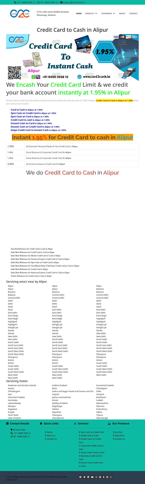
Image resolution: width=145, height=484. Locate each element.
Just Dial (118, 432)
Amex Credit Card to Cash (93, 452)
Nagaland (12, 409)
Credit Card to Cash (90, 435)
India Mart (119, 435)
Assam (11, 388)
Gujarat (55, 394)
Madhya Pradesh (60, 403)
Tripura (99, 415)
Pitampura (57, 354)
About (122, 13)
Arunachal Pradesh (105, 385)
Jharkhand (101, 397)
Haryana (100, 394)
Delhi (10, 300)
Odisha (55, 409)
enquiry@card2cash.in (74, 2)
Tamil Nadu (13, 415)
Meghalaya (57, 406)
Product (91, 13)
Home (79, 13)
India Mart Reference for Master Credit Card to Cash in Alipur (35, 256)
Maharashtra (102, 403)
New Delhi (101, 333)
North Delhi (57, 339)
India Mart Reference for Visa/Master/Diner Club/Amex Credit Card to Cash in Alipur (45, 266)
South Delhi (101, 363)
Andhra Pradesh (59, 385)
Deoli (98, 303)
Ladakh (99, 400)
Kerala (55, 400)
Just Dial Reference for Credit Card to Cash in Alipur (32, 249)
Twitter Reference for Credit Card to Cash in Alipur (31, 276)
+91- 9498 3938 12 (26, 2)
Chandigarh (101, 388)
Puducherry (101, 409)
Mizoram (100, 406)
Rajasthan (56, 412)
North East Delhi (15, 345)
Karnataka (12, 400)
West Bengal (102, 418)
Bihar (54, 388)
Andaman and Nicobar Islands (22, 385)
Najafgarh (101, 318)
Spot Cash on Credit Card (92, 432)
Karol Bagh (13, 315)
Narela (11, 330)
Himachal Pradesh (16, 397)
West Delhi (13, 375)
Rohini (11, 360)
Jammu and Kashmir (61, 397)
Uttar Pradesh (14, 418)
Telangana (57, 415)
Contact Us (52, 439)
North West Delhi (104, 348)
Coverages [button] (108, 13)
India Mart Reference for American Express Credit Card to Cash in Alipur (40, 259)
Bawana (100, 289)
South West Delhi (60, 369)
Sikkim (99, 412)
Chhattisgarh (14, 391)
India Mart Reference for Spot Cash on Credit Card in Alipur (35, 262)
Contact (133, 13)
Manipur (12, 406)
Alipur (10, 286)
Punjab (11, 412)
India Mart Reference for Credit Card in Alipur (29, 269)
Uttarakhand (58, 418)
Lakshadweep (14, 403)
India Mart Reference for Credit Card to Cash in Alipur (32, 252)
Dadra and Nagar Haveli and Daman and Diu (72, 391)
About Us (51, 435)
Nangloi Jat (57, 324)
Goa (10, 394)
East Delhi (56, 309)
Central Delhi (58, 294)
